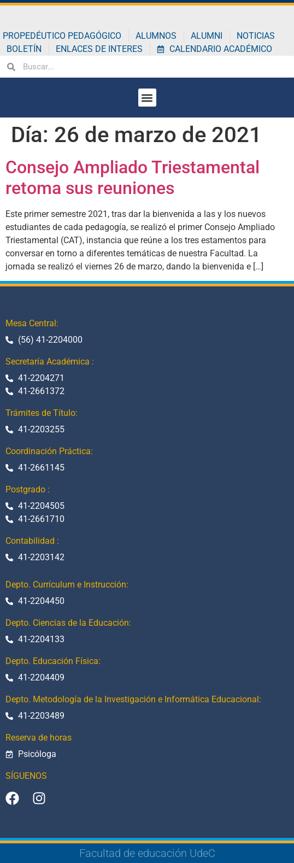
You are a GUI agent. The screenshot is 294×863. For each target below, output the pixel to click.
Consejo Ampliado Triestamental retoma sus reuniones (132, 177)
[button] (147, 98)
